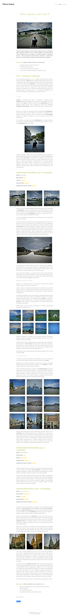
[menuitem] (56, 4)
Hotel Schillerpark (24, 491)
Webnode (38, 613)
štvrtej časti (20, 584)
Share (18, 601)
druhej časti (20, 62)
